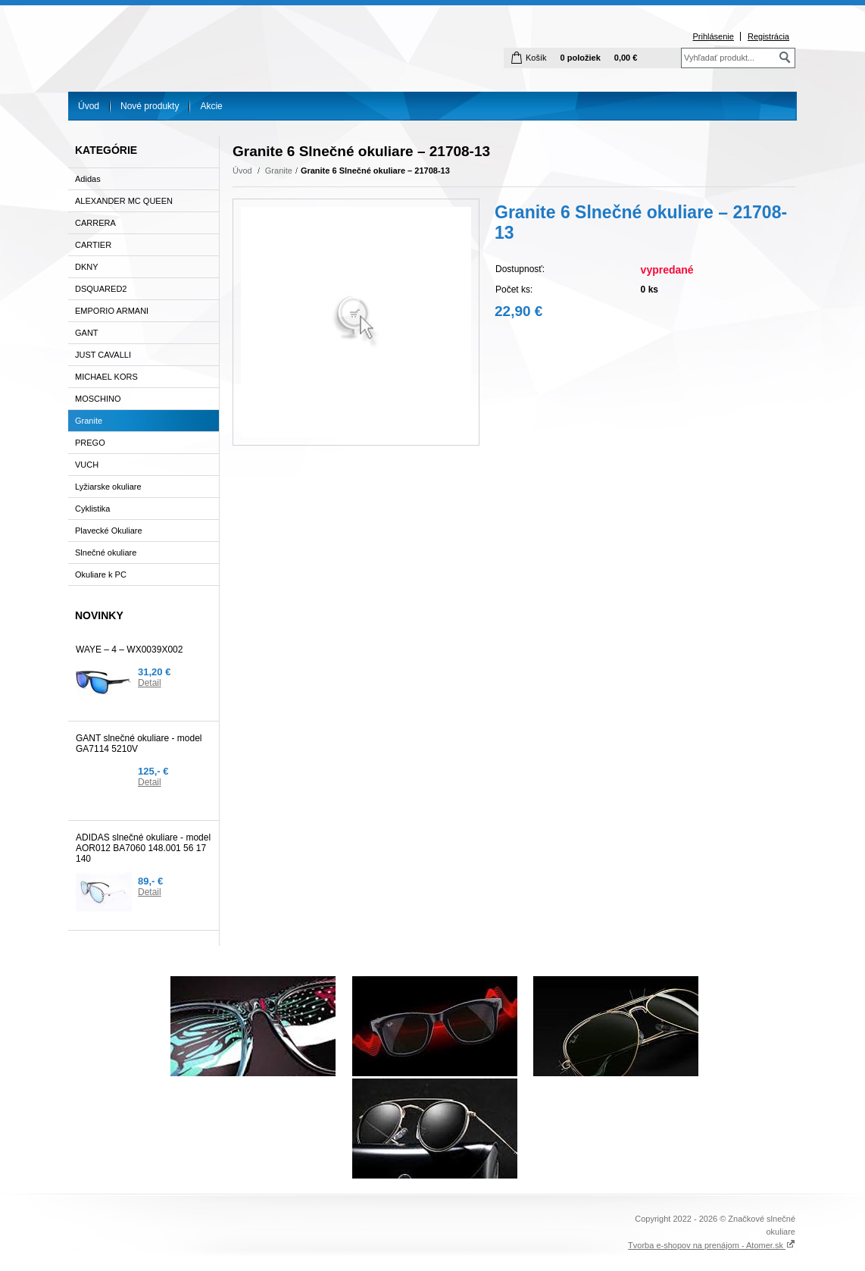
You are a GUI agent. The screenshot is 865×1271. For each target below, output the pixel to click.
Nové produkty (149, 106)
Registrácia (768, 36)
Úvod (88, 106)
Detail (149, 683)
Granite (278, 170)
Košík (536, 57)
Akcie (211, 106)
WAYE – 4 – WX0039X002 (129, 649)
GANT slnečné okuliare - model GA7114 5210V (139, 743)
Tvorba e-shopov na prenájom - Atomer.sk (711, 1245)
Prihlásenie (712, 36)
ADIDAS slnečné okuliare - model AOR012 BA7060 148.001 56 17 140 (143, 848)
